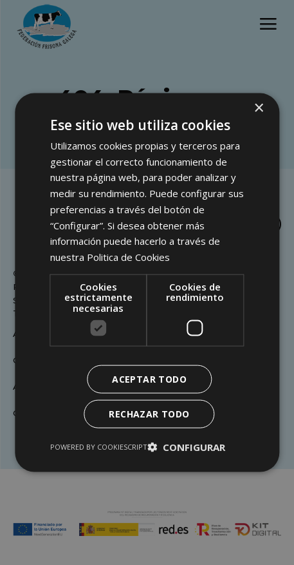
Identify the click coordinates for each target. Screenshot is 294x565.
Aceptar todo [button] (149, 379)
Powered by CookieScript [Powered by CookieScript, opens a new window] (98, 447)
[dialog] (147, 282)
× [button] (258, 108)
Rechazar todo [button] (149, 414)
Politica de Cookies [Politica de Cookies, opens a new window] (128, 257)
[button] (186, 447)
